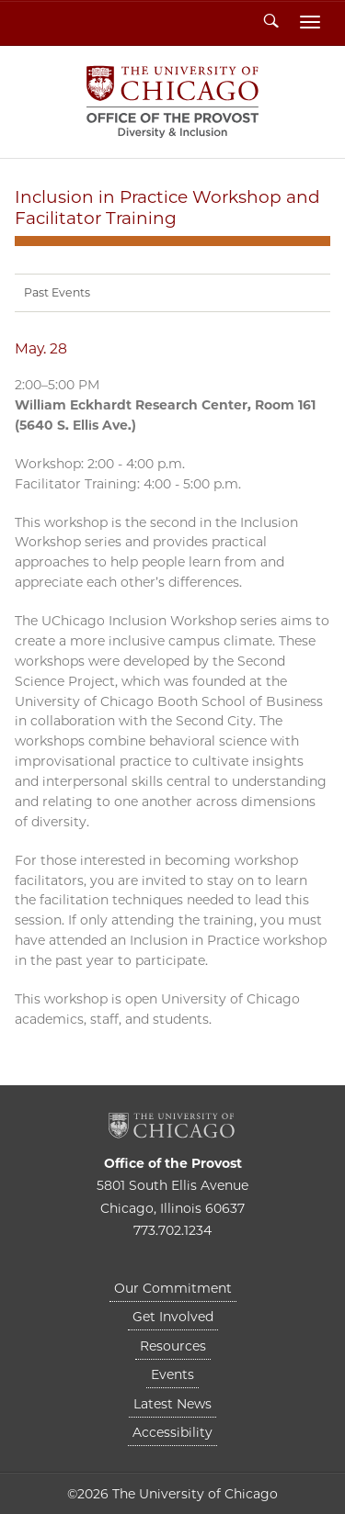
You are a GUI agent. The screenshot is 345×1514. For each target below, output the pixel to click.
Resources (173, 1346)
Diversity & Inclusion (172, 102)
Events (172, 1374)
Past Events (57, 292)
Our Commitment (173, 1288)
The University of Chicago (172, 1125)
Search (271, 22)
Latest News (172, 1404)
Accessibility (172, 1432)
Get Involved (172, 1316)
